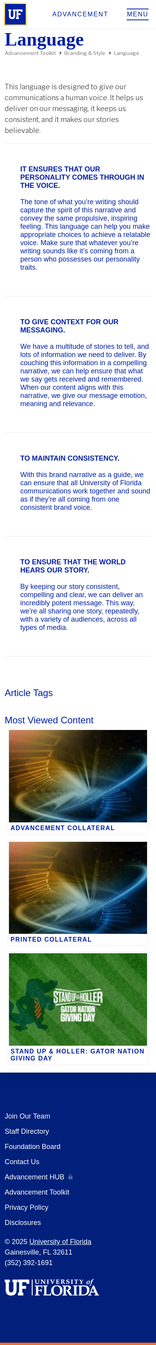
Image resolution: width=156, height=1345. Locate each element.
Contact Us (22, 1162)
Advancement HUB (34, 1177)
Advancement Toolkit (30, 53)
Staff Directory (27, 1131)
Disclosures (23, 1223)
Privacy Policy (26, 1207)
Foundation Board (32, 1147)
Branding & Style (84, 53)
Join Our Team (27, 1116)
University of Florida (60, 1242)
